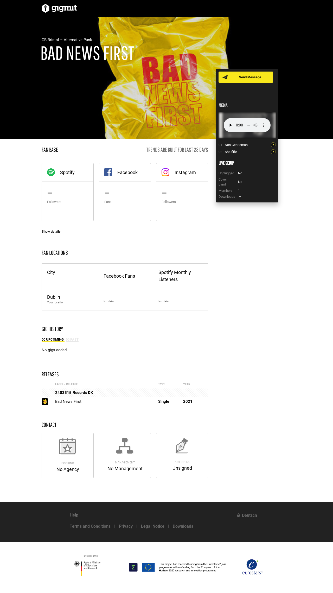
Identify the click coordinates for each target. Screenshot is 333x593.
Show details (51, 231)
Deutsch (249, 515)
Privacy (126, 526)
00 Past (72, 339)
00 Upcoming (53, 339)
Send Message (250, 77)
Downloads (183, 526)
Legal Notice (152, 526)
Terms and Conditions (90, 526)
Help (74, 515)
